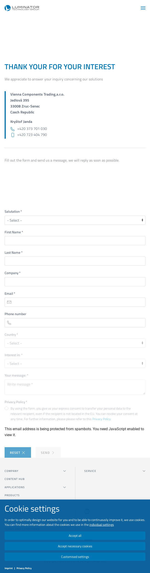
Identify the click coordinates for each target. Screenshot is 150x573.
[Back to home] (22, 8)
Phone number (15, 314)
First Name (14, 232)
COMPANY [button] (35, 471)
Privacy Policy (16, 402)
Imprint (9, 568)
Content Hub (15, 479)
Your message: (16, 375)
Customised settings (75, 556)
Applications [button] (35, 487)
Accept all (75, 535)
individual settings (101, 524)
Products (12, 495)
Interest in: (14, 355)
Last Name (14, 252)
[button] (143, 8)
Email (10, 293)
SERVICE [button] (115, 471)
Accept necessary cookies (75, 546)
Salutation (13, 211)
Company (12, 272)
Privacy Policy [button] (101, 418)
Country (11, 334)
